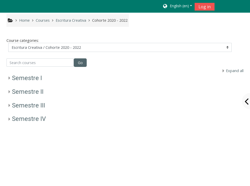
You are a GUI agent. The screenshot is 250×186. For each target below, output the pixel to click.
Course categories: (22, 40)
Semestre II (27, 91)
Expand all (235, 70)
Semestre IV (29, 118)
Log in (204, 7)
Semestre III (28, 105)
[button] (177, 6)
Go (80, 62)
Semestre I (27, 78)
